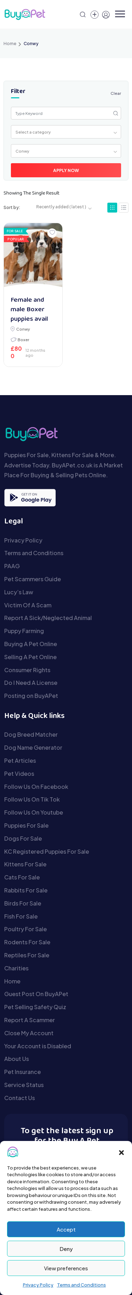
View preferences (66, 1268)
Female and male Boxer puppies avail (29, 309)
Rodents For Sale (27, 942)
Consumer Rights (27, 670)
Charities (16, 968)
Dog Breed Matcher (31, 734)
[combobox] (66, 132)
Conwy (23, 328)
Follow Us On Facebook (36, 786)
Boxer (23, 339)
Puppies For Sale (26, 825)
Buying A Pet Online (30, 644)
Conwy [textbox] (22, 150)
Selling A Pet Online (30, 657)
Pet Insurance (22, 1071)
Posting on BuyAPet (31, 695)
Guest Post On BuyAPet (36, 994)
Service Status (24, 1084)
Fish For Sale (21, 916)
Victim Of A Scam (27, 605)
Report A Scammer (29, 1020)
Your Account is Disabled (37, 1046)
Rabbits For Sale (26, 890)
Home (10, 43)
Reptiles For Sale (26, 955)
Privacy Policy (38, 1285)
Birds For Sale (22, 903)
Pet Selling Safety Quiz (35, 1007)
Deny (66, 1248)
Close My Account (29, 1033)
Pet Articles (20, 760)
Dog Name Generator (33, 747)
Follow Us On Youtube (33, 812)
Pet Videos (19, 773)
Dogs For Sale (23, 838)
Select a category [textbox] (33, 131)
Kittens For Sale (25, 864)
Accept (66, 1229)
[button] (121, 1151)
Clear (116, 93)
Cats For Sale (22, 877)
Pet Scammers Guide (32, 579)
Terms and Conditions (81, 1285)
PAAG (12, 566)
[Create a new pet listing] (94, 15)
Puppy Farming (24, 630)
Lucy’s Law (18, 592)
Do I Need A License (30, 682)
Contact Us (19, 1097)
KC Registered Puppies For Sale (46, 851)
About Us (16, 1058)
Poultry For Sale (25, 929)
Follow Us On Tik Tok (32, 799)
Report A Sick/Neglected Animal (48, 617)
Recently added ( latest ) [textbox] (61, 206)
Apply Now (66, 170)
